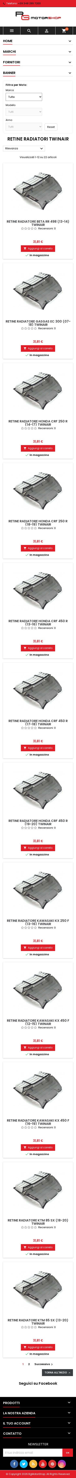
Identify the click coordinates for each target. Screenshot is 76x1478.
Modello (10, 105)
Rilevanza (24, 148)
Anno (9, 120)
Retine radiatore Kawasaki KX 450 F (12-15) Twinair (38, 1022)
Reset (51, 127)
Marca (10, 90)
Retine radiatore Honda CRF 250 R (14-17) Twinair (38, 423)
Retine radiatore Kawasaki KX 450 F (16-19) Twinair (38, 1122)
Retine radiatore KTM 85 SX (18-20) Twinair (38, 1222)
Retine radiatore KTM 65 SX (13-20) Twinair (38, 1322)
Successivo (44, 1364)
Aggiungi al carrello (38, 248)
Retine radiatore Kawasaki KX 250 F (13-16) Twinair (38, 922)
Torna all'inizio (58, 1372)
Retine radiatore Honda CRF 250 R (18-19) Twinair (38, 523)
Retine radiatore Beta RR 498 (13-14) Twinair (38, 223)
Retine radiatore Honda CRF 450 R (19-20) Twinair (38, 822)
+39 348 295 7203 (29, 3)
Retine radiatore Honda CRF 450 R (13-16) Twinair (38, 623)
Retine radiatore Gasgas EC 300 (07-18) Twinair (38, 323)
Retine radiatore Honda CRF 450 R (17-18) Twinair (38, 723)
